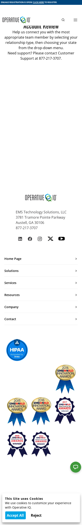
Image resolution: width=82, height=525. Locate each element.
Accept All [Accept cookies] (15, 515)
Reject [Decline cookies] (36, 515)
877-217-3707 (27, 227)
